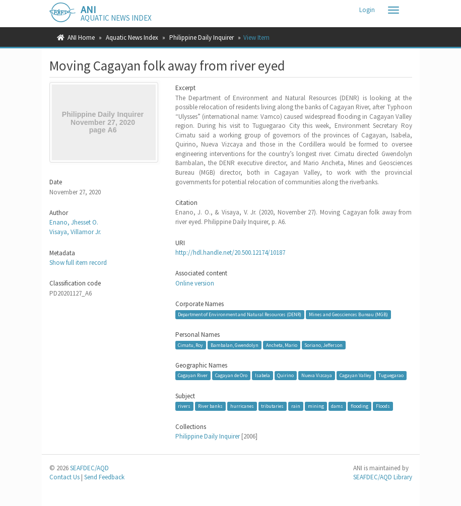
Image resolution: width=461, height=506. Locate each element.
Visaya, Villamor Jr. (75, 232)
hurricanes (242, 406)
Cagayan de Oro (231, 375)
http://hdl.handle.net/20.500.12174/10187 (230, 252)
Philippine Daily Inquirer (201, 37)
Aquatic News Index (132, 37)
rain (295, 406)
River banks (210, 406)
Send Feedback (104, 477)
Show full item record (78, 262)
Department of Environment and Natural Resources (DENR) (239, 314)
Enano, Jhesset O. (73, 222)
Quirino (285, 375)
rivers (184, 406)
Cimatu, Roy (190, 344)
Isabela (262, 375)
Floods (383, 406)
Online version (194, 283)
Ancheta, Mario (281, 344)
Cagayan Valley (355, 375)
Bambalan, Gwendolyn (234, 344)
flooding (359, 406)
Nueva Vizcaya (316, 375)
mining (316, 406)
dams (337, 406)
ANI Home (81, 37)
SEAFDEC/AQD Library (382, 477)
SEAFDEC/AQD (89, 468)
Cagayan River (193, 375)
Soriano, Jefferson (323, 344)
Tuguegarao (391, 375)
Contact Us (64, 477)
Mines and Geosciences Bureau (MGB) (348, 314)
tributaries (272, 406)
